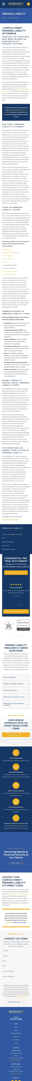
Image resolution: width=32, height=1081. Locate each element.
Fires (5, 262)
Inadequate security (10, 274)
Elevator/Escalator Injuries (11, 252)
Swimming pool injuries (10, 271)
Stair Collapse (8, 259)
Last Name (5, 955)
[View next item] (19, 605)
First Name (5, 950)
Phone (4, 961)
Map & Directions (16, 1060)
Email (4, 966)
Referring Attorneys (16, 1033)
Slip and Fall (7, 249)
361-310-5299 (16, 1019)
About (16, 1030)
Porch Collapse (8, 256)
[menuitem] (16, 534)
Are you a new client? (8, 971)
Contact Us (16, 1036)
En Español (16, 1040)
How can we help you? (9, 976)
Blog (16, 1043)
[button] (17, 863)
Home (16, 1027)
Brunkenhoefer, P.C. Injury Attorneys (18, 894)
